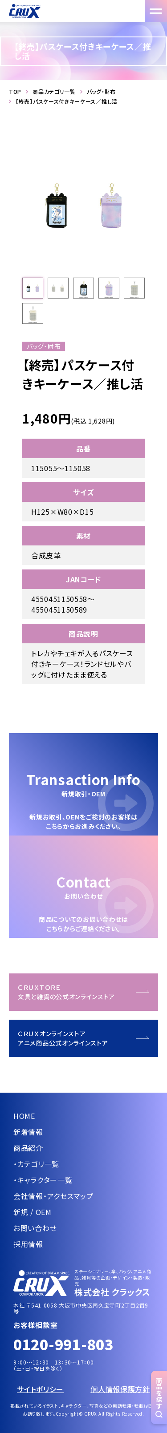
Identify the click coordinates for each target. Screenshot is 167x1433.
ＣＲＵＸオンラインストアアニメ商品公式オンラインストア (63, 1038)
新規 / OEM (32, 1212)
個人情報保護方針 (120, 1389)
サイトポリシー (40, 1389)
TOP (15, 91)
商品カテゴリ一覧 (54, 91)
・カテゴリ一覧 (36, 1164)
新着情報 (28, 1131)
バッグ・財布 (101, 91)
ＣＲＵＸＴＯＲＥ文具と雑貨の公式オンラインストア (66, 992)
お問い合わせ (35, 1228)
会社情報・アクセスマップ (53, 1196)
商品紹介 (28, 1147)
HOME (24, 1115)
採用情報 (28, 1244)
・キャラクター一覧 (42, 1180)
